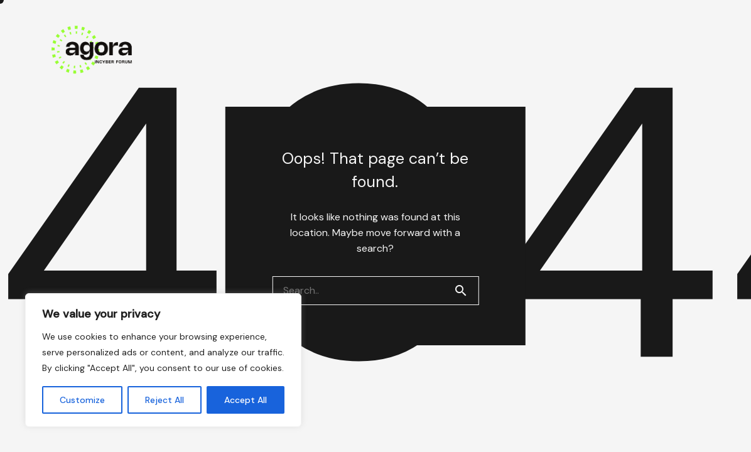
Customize (82, 400)
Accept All (245, 400)
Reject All (164, 400)
